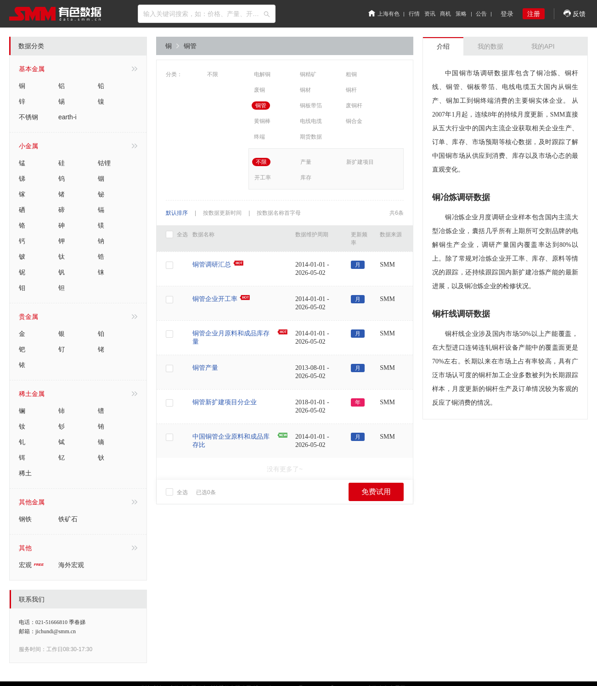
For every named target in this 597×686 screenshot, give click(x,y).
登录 (507, 13)
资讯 (429, 14)
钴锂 (104, 163)
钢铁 (25, 519)
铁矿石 (68, 519)
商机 (445, 14)
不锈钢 (28, 117)
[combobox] (207, 14)
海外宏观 (71, 565)
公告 (481, 14)
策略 (461, 14)
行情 (414, 14)
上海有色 (384, 14)
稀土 (25, 473)
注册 (533, 13)
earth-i (67, 117)
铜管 (190, 46)
